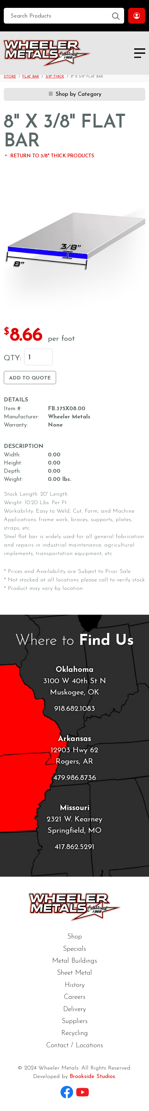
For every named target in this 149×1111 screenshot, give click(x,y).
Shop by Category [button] (74, 94)
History (75, 985)
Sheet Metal (74, 973)
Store (10, 77)
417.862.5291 (74, 847)
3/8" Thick (55, 77)
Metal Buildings (74, 961)
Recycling (74, 1033)
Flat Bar (30, 77)
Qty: (12, 358)
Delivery (74, 1009)
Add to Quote (30, 378)
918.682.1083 (74, 709)
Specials (74, 949)
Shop (74, 937)
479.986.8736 (74, 778)
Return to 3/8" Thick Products (49, 156)
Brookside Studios (92, 1077)
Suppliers (75, 1021)
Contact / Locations (74, 1045)
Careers (74, 997)
